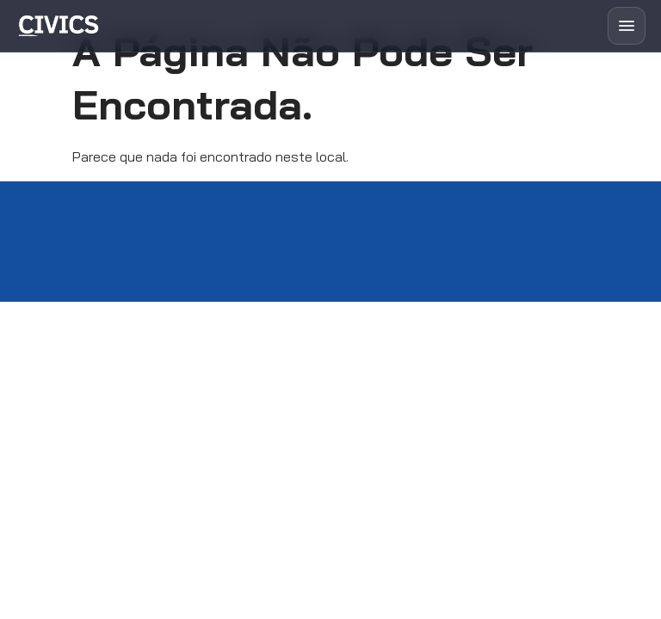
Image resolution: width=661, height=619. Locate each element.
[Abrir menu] (627, 26)
